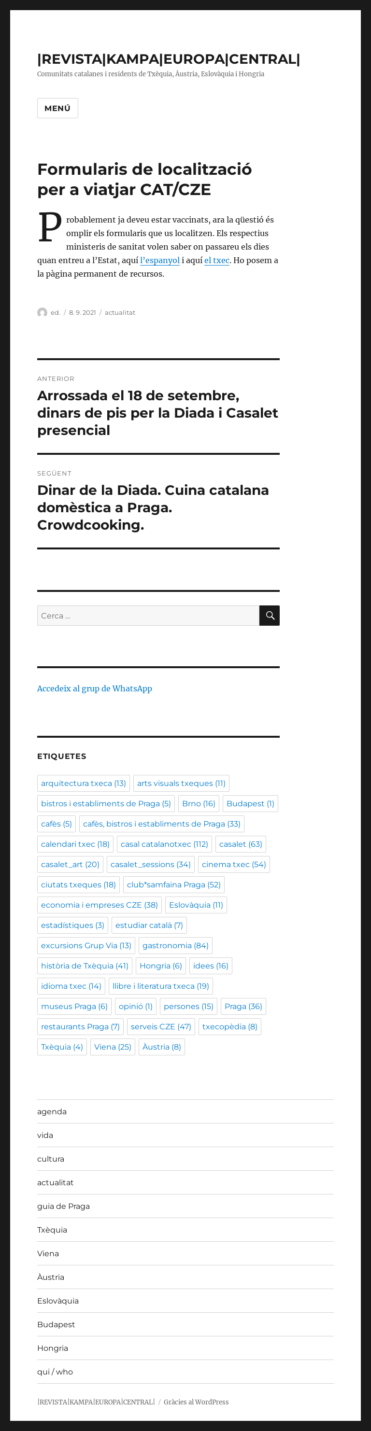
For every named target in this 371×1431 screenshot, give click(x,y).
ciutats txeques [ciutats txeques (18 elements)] (78, 884)
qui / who (55, 1371)
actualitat (120, 312)
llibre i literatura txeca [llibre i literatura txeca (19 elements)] (161, 986)
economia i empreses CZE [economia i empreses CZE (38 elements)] (99, 905)
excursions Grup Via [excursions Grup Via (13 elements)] (86, 945)
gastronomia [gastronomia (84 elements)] (176, 945)
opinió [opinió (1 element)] (136, 1006)
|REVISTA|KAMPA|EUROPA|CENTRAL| (168, 59)
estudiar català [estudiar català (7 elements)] (149, 925)
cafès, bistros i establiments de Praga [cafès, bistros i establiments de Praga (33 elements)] (162, 823)
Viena (48, 1253)
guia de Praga (63, 1206)
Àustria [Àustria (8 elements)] (162, 1047)
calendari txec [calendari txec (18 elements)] (75, 844)
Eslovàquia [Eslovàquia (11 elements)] (196, 905)
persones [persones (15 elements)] (189, 1006)
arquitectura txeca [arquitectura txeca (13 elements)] (83, 783)
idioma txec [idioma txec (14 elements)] (71, 986)
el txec (216, 260)
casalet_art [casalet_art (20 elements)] (70, 864)
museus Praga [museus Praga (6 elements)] (74, 1006)
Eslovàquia (58, 1300)
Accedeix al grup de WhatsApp (94, 688)
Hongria (52, 1348)
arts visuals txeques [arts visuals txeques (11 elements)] (181, 783)
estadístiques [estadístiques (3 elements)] (72, 925)
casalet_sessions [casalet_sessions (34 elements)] (151, 864)
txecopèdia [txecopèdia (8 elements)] (229, 1026)
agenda (52, 1111)
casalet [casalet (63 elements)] (240, 844)
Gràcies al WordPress (196, 1402)
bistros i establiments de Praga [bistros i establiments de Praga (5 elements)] (106, 803)
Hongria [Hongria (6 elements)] (161, 965)
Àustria (50, 1277)
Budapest (56, 1324)
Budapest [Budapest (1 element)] (250, 803)
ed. (55, 312)
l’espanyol (160, 260)
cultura (50, 1159)
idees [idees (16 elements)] (210, 965)
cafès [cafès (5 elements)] (56, 823)
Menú (57, 108)
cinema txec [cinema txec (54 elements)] (234, 864)
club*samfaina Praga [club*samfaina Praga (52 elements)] (174, 884)
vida (45, 1135)
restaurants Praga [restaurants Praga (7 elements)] (80, 1026)
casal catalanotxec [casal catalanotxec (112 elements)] (164, 844)
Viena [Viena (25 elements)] (112, 1047)
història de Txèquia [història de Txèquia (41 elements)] (84, 965)
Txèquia (52, 1230)
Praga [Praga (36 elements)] (243, 1006)
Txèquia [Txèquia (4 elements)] (62, 1047)
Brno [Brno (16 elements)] (198, 803)
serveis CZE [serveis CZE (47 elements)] (161, 1026)
